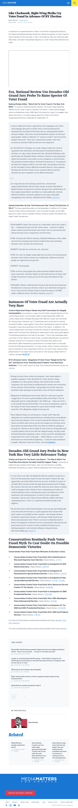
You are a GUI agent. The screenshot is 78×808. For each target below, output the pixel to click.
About (7, 802)
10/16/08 (61, 608)
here (60, 620)
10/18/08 (47, 594)
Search (74, 3)
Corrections (24, 802)
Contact (15, 802)
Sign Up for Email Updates (20, 793)
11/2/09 (54, 580)
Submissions (35, 802)
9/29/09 (49, 587)
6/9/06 (53, 601)
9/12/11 (56, 197)
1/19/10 (63, 573)
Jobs (43, 802)
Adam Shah (23, 20)
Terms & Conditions (66, 802)
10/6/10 (45, 567)
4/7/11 (58, 560)
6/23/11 (32, 531)
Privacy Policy (53, 802)
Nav (67, 3)
